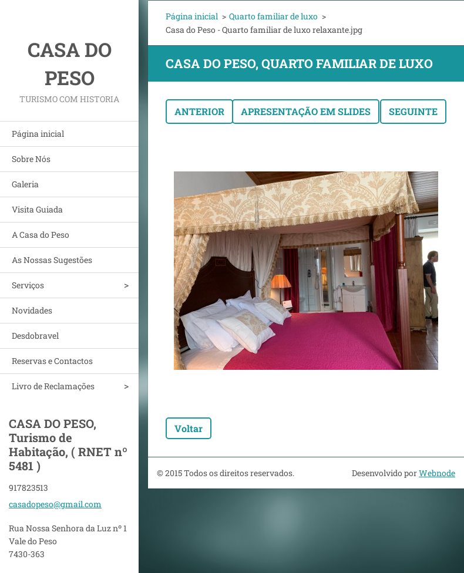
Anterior (199, 111)
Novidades (32, 310)
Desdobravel (35, 335)
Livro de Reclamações (53, 386)
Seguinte (413, 111)
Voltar (188, 428)
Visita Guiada (37, 209)
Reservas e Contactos (52, 360)
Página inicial (38, 133)
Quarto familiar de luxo (273, 16)
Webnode (437, 472)
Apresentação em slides (306, 111)
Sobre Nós (31, 158)
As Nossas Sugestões (52, 259)
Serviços (28, 285)
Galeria (25, 184)
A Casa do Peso (40, 234)
